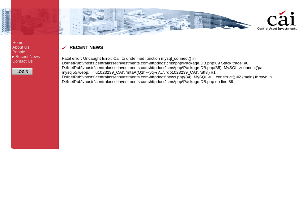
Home (17, 42)
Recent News (27, 56)
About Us (20, 47)
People (18, 52)
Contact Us (22, 61)
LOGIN (22, 72)
